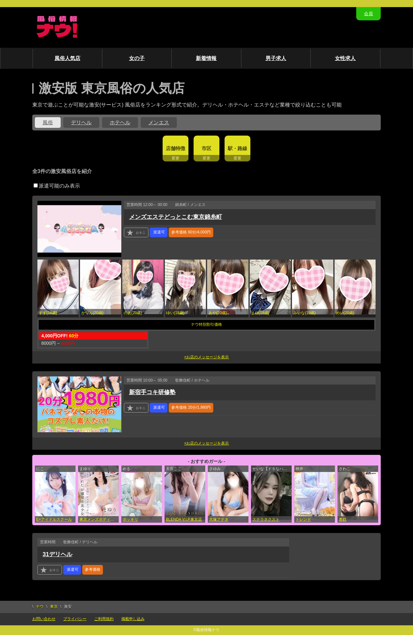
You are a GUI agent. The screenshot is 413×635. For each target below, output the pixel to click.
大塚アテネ (218, 519)
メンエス (158, 122)
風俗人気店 (67, 58)
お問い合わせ (43, 619)
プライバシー (74, 619)
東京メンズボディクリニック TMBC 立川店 (99, 519)
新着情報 (206, 58)
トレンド (303, 519)
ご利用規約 (104, 619)
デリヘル (81, 122)
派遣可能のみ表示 (57, 186)
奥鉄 (343, 519)
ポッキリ (130, 519)
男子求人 (276, 58)
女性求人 (345, 58)
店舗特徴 (175, 148)
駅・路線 (237, 148)
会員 (368, 13)
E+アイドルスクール (54, 519)
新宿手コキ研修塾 (152, 392)
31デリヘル (57, 554)
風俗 (48, 122)
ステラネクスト (265, 519)
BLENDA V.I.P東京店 (184, 519)
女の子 (137, 58)
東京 (54, 606)
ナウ (40, 606)
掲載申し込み (133, 619)
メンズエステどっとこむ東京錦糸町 (175, 217)
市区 (206, 148)
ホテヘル (120, 122)
